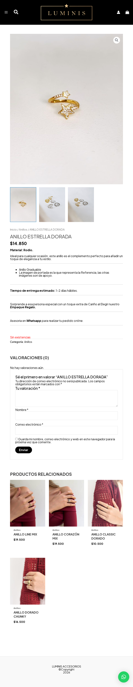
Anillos (23, 238)
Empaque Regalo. (23, 316)
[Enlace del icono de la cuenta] (116, 16)
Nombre (21, 418)
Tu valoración (27, 397)
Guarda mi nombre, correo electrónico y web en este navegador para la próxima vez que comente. (65, 449)
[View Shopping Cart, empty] (125, 16)
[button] (17, 17)
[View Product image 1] (23, 213)
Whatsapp (33, 329)
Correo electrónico (29, 433)
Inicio (13, 238)
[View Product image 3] (81, 213)
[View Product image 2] (52, 213)
